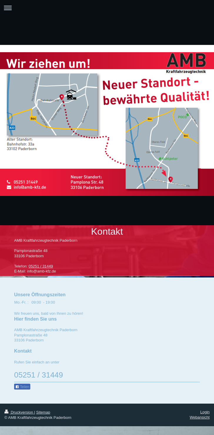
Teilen (22, 387)
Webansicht (200, 417)
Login (205, 412)
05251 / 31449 (41, 266)
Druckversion (19, 412)
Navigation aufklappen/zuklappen (107, 7)
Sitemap (43, 412)
